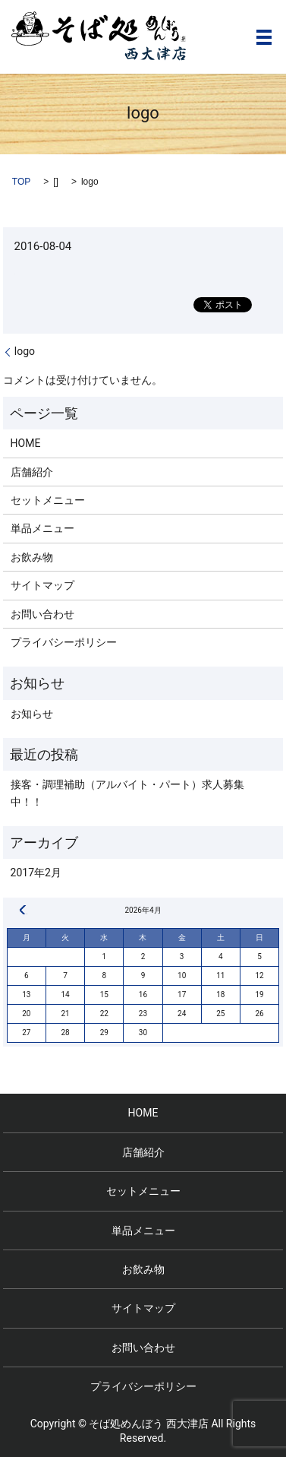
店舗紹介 (32, 472)
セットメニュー (48, 500)
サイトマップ (42, 585)
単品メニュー (42, 528)
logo (24, 351)
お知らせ (32, 714)
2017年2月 (36, 872)
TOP (21, 181)
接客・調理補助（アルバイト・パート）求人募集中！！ (127, 792)
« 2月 (22, 909)
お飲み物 (32, 557)
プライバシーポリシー (64, 642)
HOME (26, 443)
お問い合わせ (42, 614)
